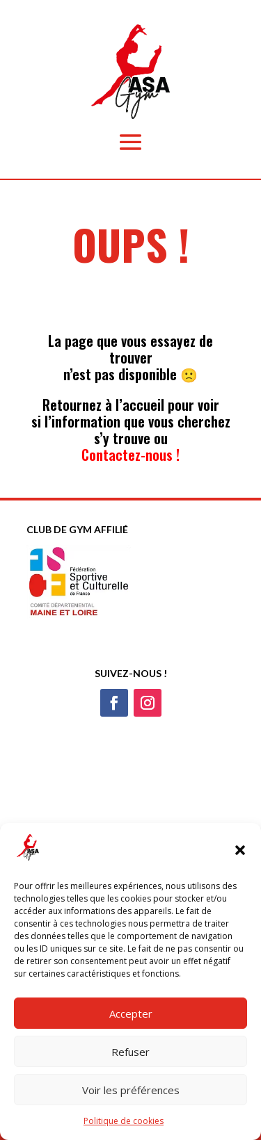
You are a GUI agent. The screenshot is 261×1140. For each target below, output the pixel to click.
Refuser (130, 1052)
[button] (240, 850)
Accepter (130, 1013)
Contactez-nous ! (130, 454)
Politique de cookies (124, 1121)
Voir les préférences (131, 1090)
